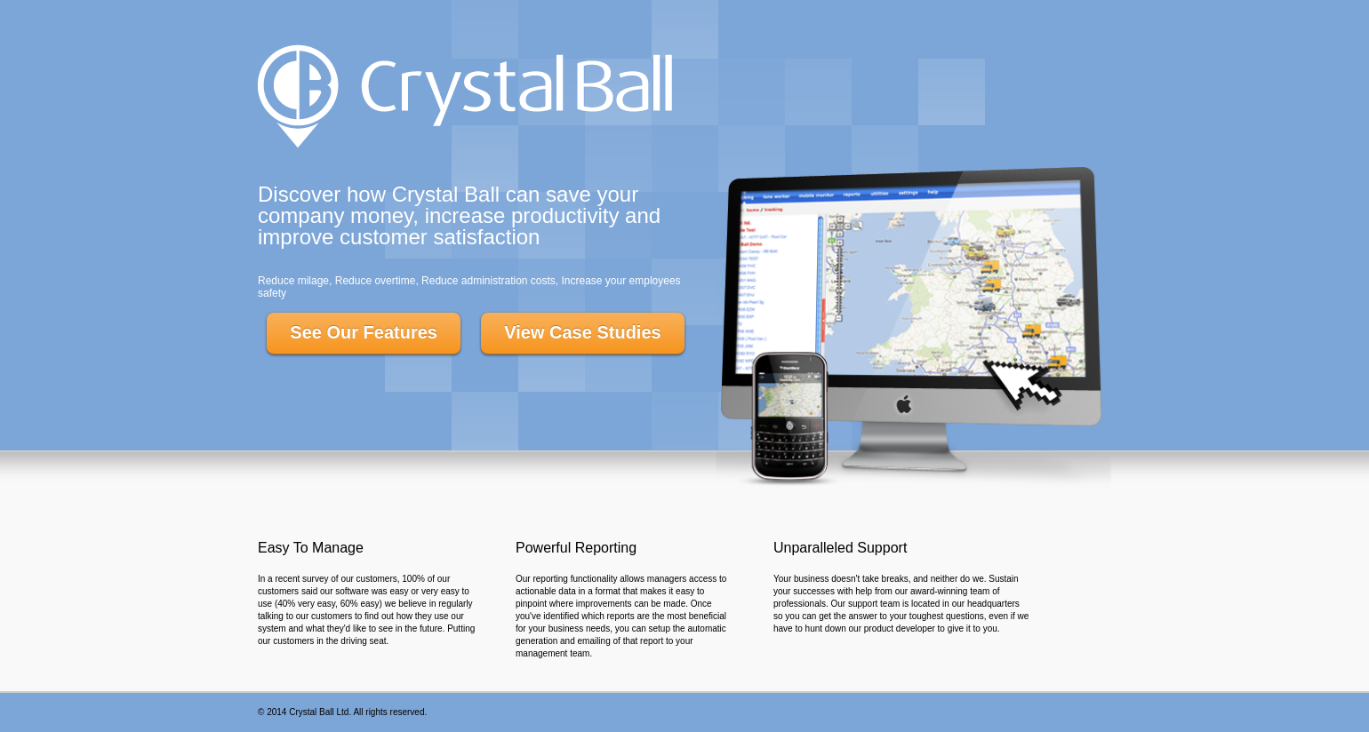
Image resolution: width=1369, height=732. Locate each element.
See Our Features (363, 332)
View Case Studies (582, 332)
